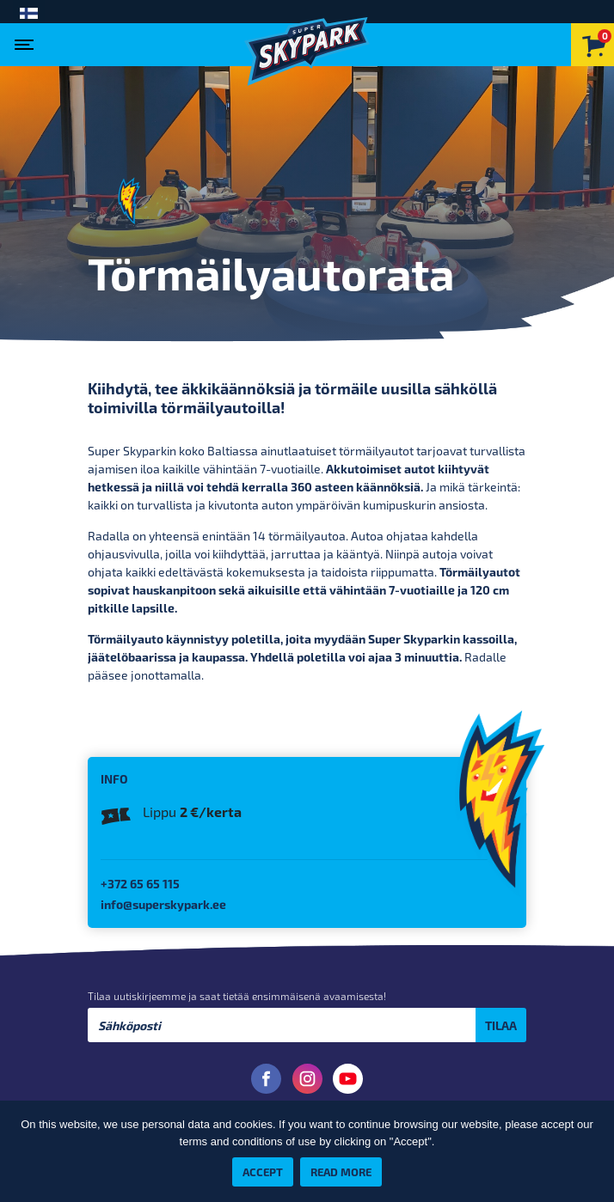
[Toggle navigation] (28, 39)
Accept (263, 1171)
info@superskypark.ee (163, 904)
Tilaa (501, 1025)
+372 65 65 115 (140, 883)
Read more (340, 1171)
